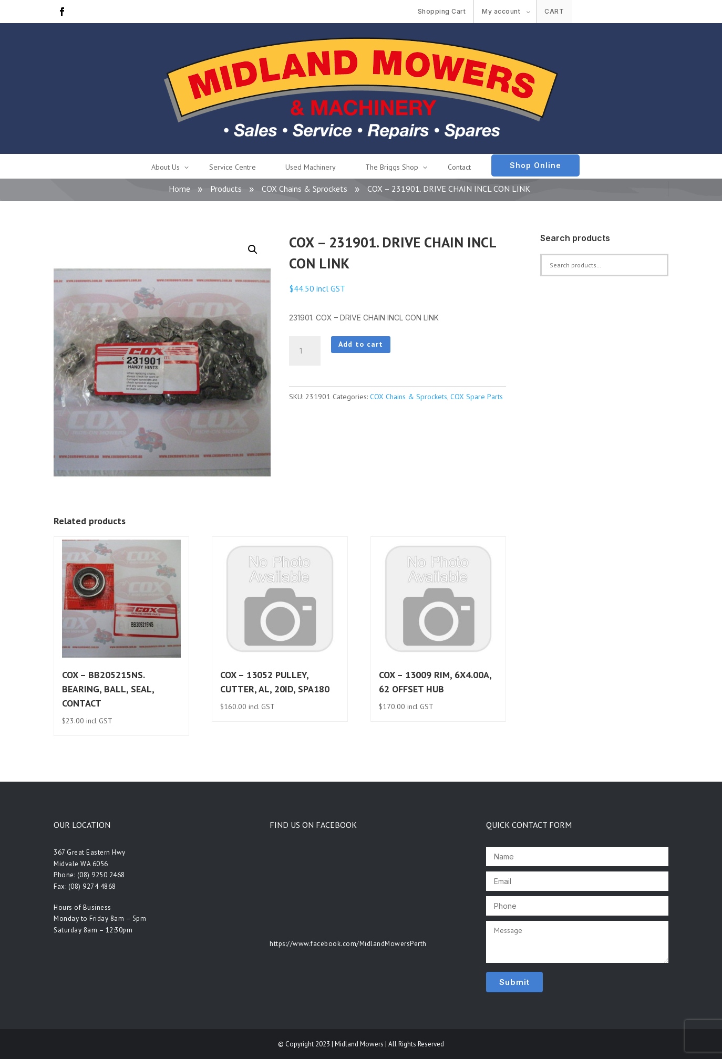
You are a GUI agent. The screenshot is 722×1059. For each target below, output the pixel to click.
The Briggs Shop (391, 167)
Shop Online (535, 165)
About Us (165, 167)
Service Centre (232, 167)
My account (501, 11)
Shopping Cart (442, 11)
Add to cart (360, 344)
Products (226, 188)
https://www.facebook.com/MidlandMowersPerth (348, 943)
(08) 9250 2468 (101, 874)
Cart (554, 11)
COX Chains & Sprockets (304, 188)
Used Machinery (310, 167)
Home (179, 188)
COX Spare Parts (476, 396)
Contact (459, 167)
